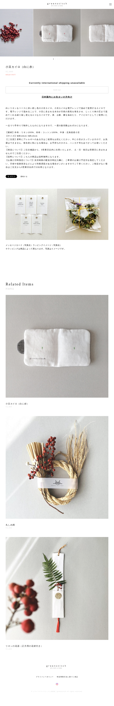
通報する (24, 176)
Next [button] (109, 32)
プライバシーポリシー (45, 677)
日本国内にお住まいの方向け (57, 97)
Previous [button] (4, 32)
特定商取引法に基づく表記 (67, 677)
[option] (57, 32)
